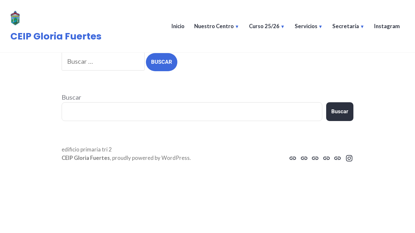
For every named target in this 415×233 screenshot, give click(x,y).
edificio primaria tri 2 (87, 149)
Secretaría (345, 26)
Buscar (71, 97)
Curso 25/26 (264, 26)
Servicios (306, 26)
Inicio (178, 26)
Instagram (387, 26)
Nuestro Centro (214, 26)
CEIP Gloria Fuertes (55, 36)
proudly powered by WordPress (151, 158)
